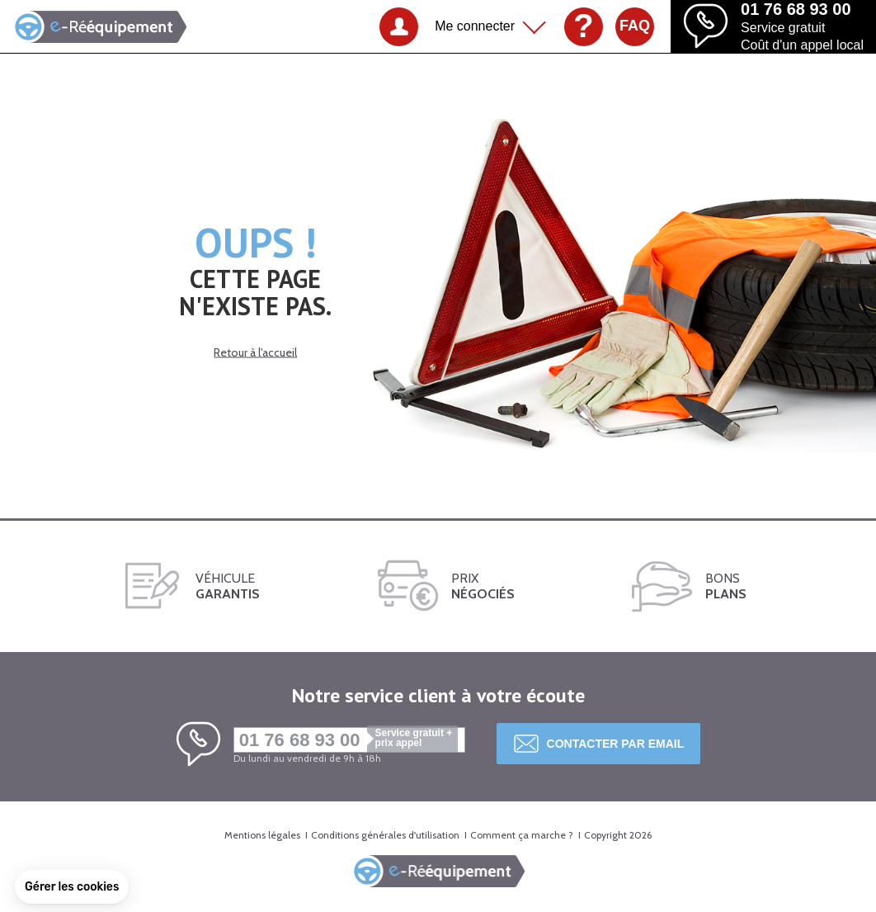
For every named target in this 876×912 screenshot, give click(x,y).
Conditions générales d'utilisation (385, 835)
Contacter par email (616, 743)
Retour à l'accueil (255, 352)
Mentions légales (262, 835)
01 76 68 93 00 (348, 740)
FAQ (634, 25)
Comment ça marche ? (521, 835)
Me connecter (475, 26)
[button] (72, 887)
